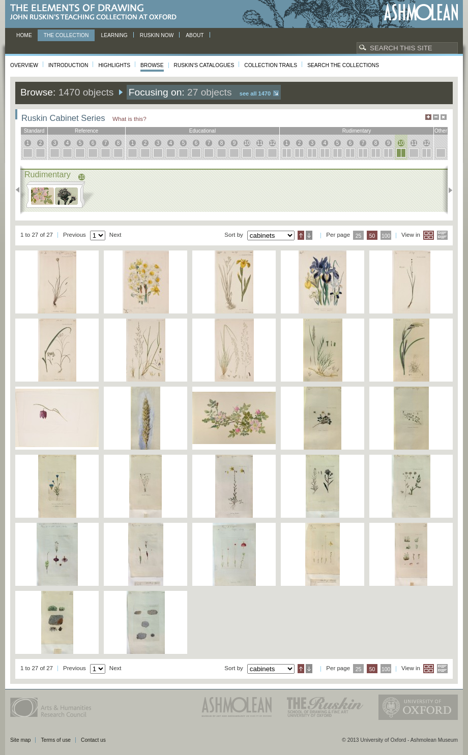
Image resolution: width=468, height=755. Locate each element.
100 (386, 236)
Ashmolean (421, 12)
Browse (152, 65)
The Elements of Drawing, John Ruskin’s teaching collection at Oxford (96, 12)
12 (272, 143)
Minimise (436, 117)
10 (247, 143)
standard (34, 131)
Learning (114, 35)
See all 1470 (255, 93)
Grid (428, 235)
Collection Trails (270, 65)
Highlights (114, 65)
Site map (20, 740)
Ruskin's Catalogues (204, 65)
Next (447, 190)
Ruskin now (157, 35)
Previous (20, 190)
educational (202, 131)
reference (86, 131)
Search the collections (343, 65)
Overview (24, 65)
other (440, 131)
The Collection (66, 35)
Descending (309, 235)
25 (359, 236)
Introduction (68, 65)
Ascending (301, 235)
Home (24, 35)
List (442, 235)
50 (372, 236)
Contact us (93, 740)
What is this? (129, 118)
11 (259, 143)
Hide (444, 117)
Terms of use (56, 740)
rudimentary (356, 131)
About (194, 35)
